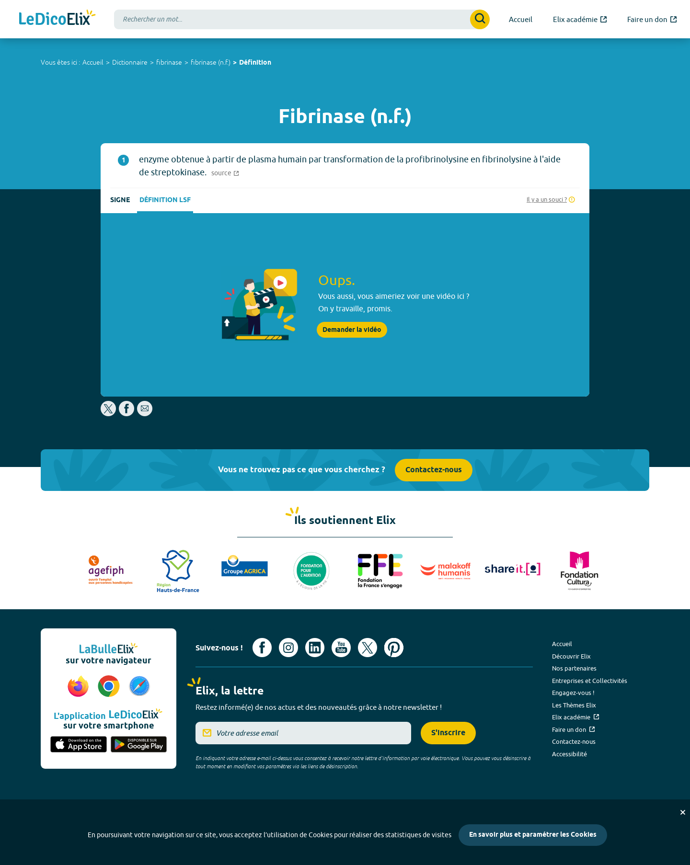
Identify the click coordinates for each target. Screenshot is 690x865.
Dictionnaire (130, 62)
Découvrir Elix (571, 656)
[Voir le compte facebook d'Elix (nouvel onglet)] (262, 647)
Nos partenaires (574, 668)
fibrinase (169, 62)
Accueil (93, 62)
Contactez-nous (433, 470)
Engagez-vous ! (573, 692)
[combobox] (302, 19)
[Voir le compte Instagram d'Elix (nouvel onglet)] (288, 647)
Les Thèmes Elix (574, 705)
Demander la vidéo (351, 330)
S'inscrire (448, 733)
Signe (120, 200)
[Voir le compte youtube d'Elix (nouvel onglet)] (341, 647)
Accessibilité (569, 754)
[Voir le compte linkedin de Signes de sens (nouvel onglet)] (314, 647)
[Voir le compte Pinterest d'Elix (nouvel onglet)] (393, 647)
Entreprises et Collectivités (589, 680)
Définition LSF (165, 200)
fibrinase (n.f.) (210, 62)
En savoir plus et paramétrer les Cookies (533, 835)
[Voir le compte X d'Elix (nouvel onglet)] (367, 647)
